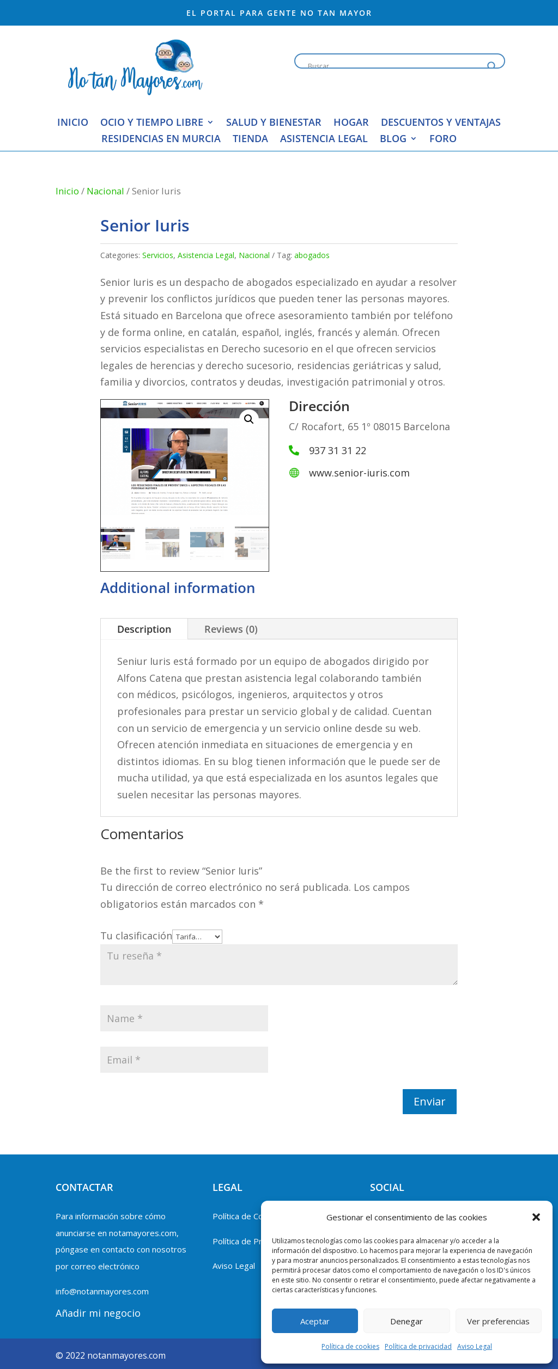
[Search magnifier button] (492, 66)
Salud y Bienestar (274, 123)
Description (144, 628)
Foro (443, 140)
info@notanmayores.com (102, 1291)
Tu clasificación (136, 935)
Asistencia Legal (324, 140)
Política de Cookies (248, 1216)
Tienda (250, 140)
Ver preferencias (498, 1321)
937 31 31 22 (337, 450)
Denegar (406, 1321)
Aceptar (315, 1321)
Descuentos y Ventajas (441, 123)
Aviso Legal (474, 1346)
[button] (536, 1217)
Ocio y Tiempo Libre (151, 123)
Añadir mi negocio (98, 1312)
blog (393, 140)
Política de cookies (350, 1346)
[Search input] (395, 66)
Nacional (105, 191)
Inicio (72, 123)
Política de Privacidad (252, 1241)
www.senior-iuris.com (359, 472)
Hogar (351, 123)
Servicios (157, 255)
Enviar (430, 1101)
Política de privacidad (418, 1346)
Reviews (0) (231, 628)
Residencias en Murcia (161, 140)
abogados (312, 255)
